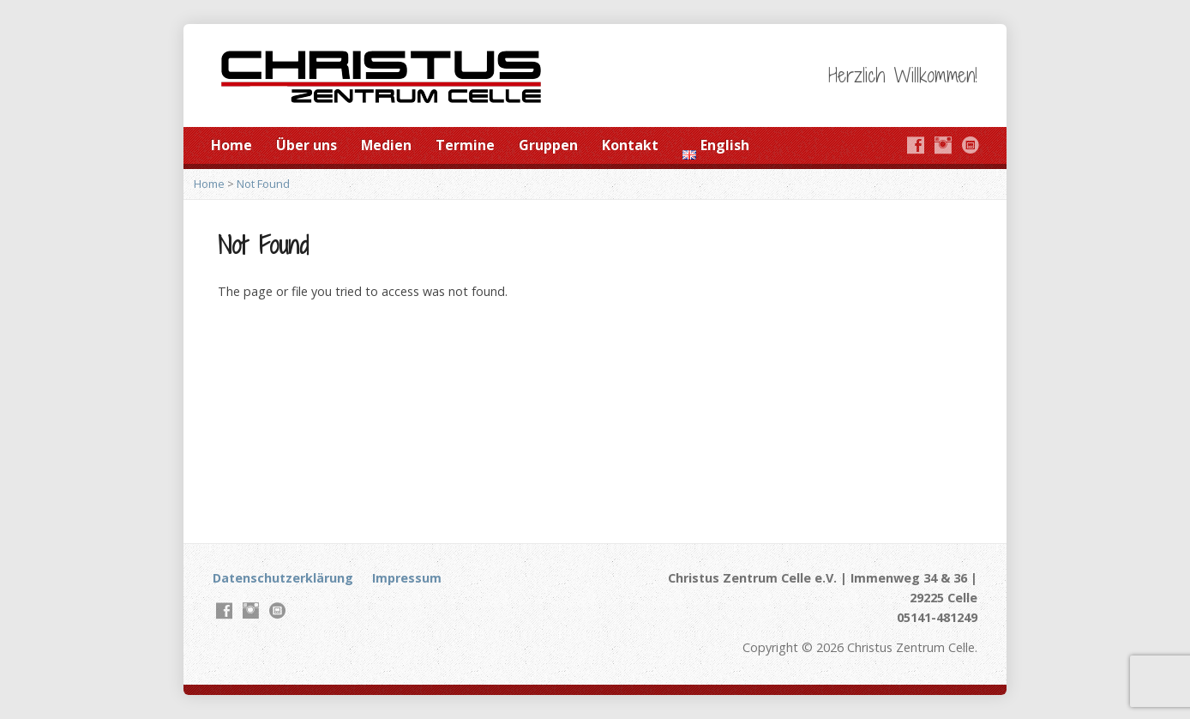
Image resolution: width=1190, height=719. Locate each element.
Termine (465, 145)
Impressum (407, 578)
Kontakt (630, 145)
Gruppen (548, 145)
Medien (386, 145)
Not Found (263, 183)
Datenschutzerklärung (283, 578)
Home (231, 145)
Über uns (306, 145)
